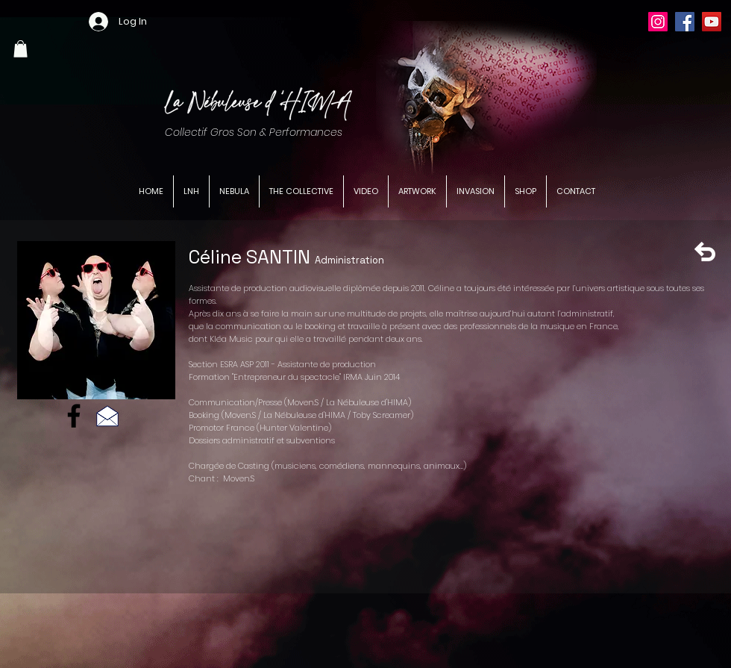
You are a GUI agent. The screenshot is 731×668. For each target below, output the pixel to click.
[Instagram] (658, 21)
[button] (20, 48)
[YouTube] (711, 21)
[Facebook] (684, 21)
